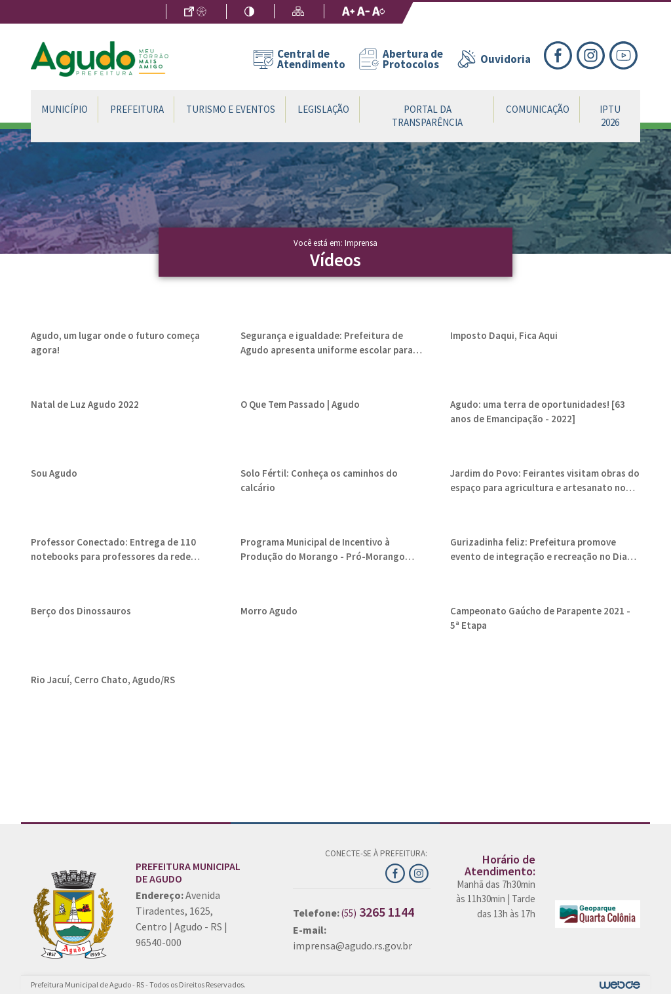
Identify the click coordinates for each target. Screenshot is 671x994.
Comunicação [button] (537, 109)
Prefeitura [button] (137, 109)
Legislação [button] (323, 109)
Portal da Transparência (427, 116)
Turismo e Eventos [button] (230, 109)
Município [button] (64, 109)
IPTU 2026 (610, 116)
